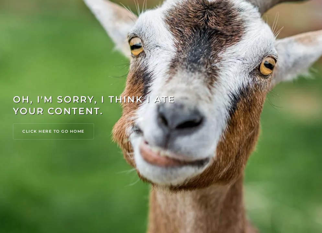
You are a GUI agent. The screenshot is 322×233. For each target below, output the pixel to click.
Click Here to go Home (53, 131)
